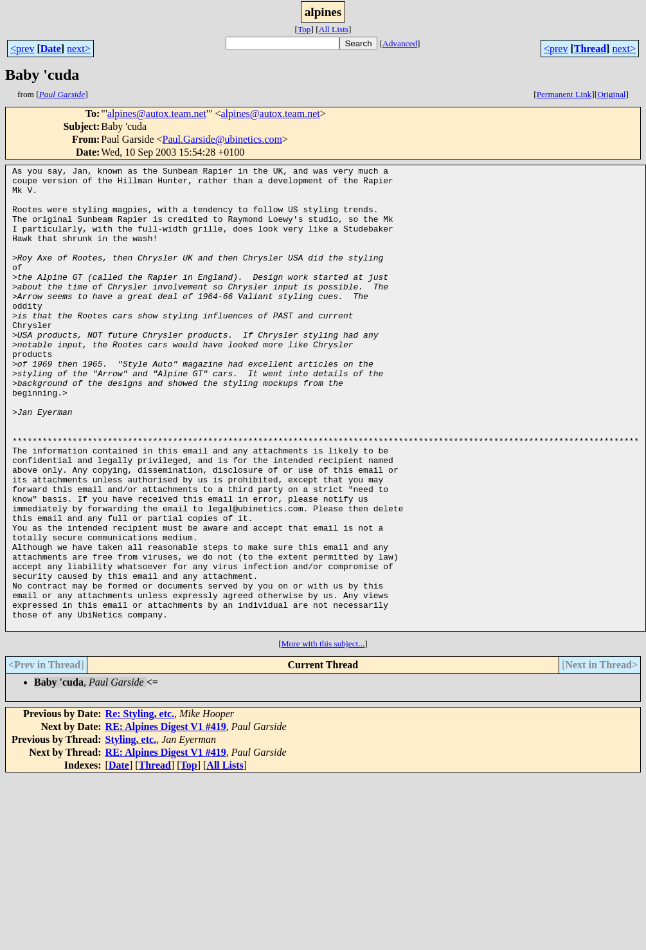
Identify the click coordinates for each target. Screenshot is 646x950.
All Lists (333, 29)
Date (50, 48)
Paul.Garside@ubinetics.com (222, 139)
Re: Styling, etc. (140, 806)
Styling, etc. (131, 832)
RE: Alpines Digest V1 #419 (165, 819)
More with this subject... (323, 736)
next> (79, 48)
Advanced (399, 43)
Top (304, 29)
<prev (22, 48)
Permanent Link (564, 94)
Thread (590, 48)
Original (611, 94)
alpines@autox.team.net (156, 113)
